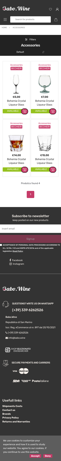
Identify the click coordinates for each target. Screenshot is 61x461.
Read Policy (18, 251)
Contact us (8, 410)
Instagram (16, 264)
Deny (48, 456)
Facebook (16, 260)
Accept (35, 456)
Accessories (16, 65)
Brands (6, 413)
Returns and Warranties (16, 421)
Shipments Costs (12, 406)
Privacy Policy (10, 417)
